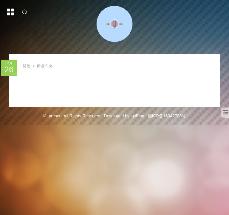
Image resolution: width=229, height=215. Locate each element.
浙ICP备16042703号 (167, 115)
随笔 (26, 66)
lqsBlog (137, 115)
